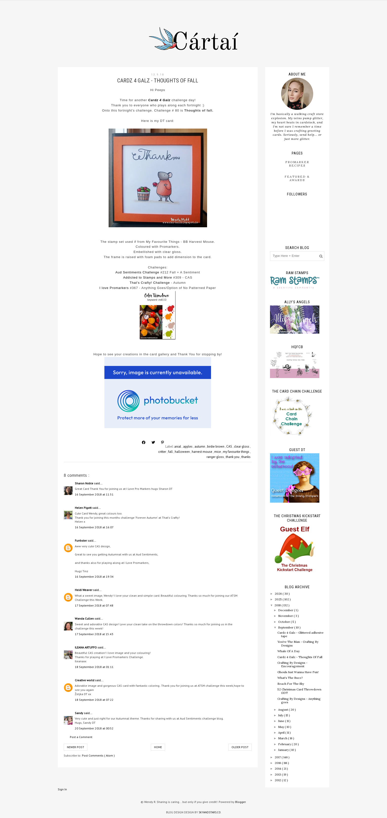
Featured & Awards (297, 178)
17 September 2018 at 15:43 (94, 634)
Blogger (240, 802)
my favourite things (236, 452)
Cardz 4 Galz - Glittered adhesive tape (300, 634)
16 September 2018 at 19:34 (94, 576)
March (283, 738)
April (281, 732)
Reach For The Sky (290, 683)
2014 (278, 768)
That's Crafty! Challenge (150, 283)
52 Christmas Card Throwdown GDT (299, 691)
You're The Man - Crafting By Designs (297, 643)
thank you (233, 457)
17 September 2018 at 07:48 (94, 605)
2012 (278, 780)
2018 (278, 605)
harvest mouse (202, 452)
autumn (200, 446)
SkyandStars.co (210, 812)
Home (158, 747)
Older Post (240, 747)
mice (218, 452)
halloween (183, 452)
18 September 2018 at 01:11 (94, 667)
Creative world (85, 680)
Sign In (62, 789)
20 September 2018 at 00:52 (94, 728)
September (286, 627)
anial (178, 446)
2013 (278, 774)
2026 (279, 593)
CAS (229, 446)
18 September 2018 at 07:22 (94, 700)
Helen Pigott (83, 508)
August (283, 709)
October (284, 622)
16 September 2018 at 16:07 (94, 527)
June (281, 721)
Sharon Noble (84, 483)
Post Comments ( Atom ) (98, 755)
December (286, 610)
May (281, 727)
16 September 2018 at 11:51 (94, 494)
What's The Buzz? (290, 678)
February (285, 744)
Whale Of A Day (288, 651)
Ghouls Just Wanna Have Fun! (298, 672)
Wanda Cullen (85, 618)
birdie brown (216, 446)
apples (188, 446)
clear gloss (242, 446)
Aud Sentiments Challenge (137, 272)
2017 (278, 757)
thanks (246, 457)
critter (162, 452)
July (281, 715)
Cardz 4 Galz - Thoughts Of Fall (299, 657)
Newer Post (75, 747)
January (284, 750)
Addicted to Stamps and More (147, 277)
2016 (278, 763)
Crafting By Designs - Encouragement (292, 664)
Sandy (79, 713)
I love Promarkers (114, 288)
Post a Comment (81, 737)
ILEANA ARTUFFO (86, 647)
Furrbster (81, 540)
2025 (279, 599)
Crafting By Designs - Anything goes (299, 700)
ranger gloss (216, 457)
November (286, 616)
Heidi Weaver (84, 590)
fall (171, 452)
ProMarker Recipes (297, 163)
